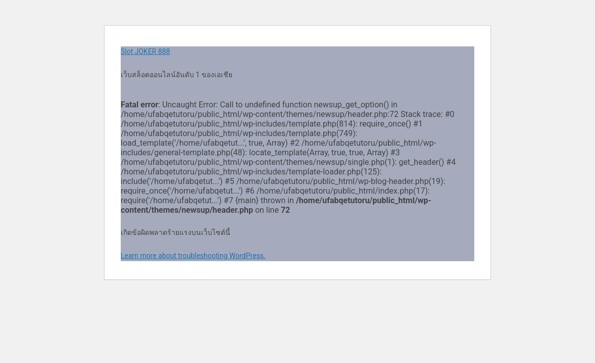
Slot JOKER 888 (145, 51)
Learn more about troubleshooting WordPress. (193, 256)
